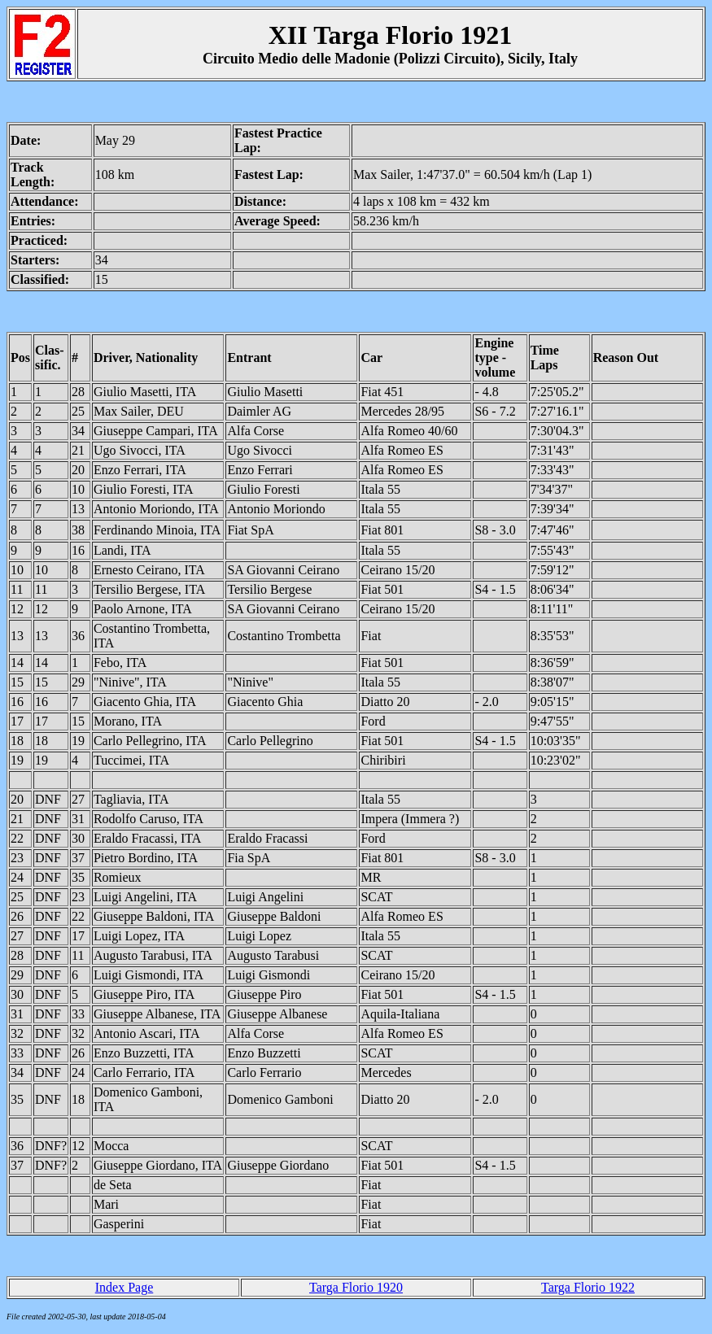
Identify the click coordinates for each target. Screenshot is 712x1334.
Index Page (124, 1287)
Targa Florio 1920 (356, 1287)
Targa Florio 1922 (588, 1287)
